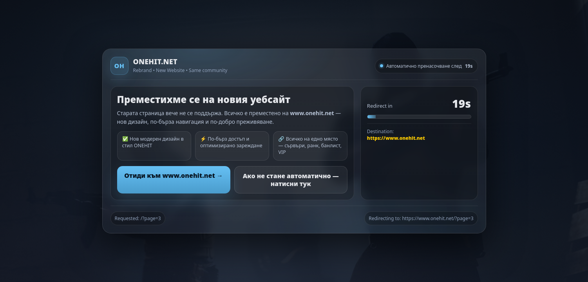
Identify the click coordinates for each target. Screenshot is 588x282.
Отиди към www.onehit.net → (173, 175)
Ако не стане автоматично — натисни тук (291, 180)
